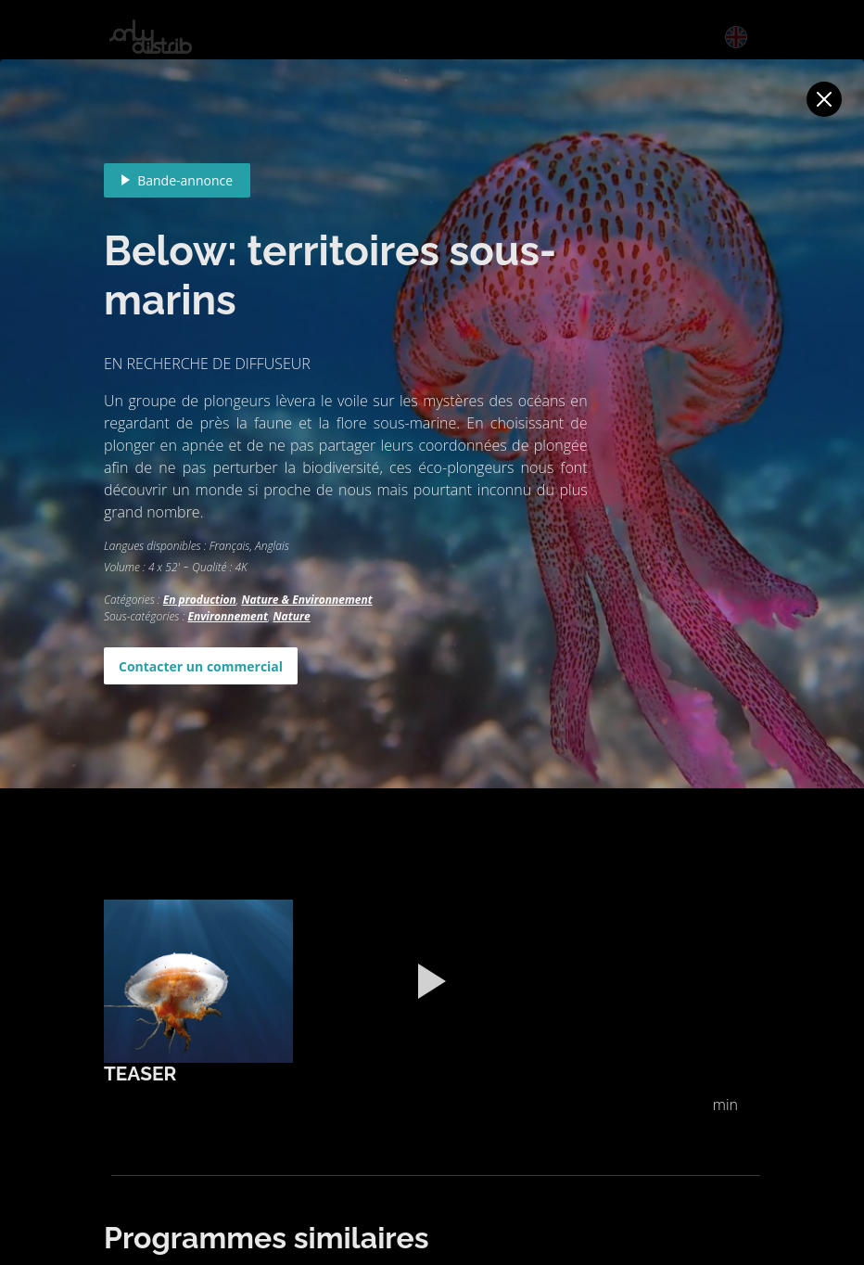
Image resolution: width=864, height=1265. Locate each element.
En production (199, 599)
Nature (292, 616)
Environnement (227, 616)
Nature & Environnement (306, 599)
